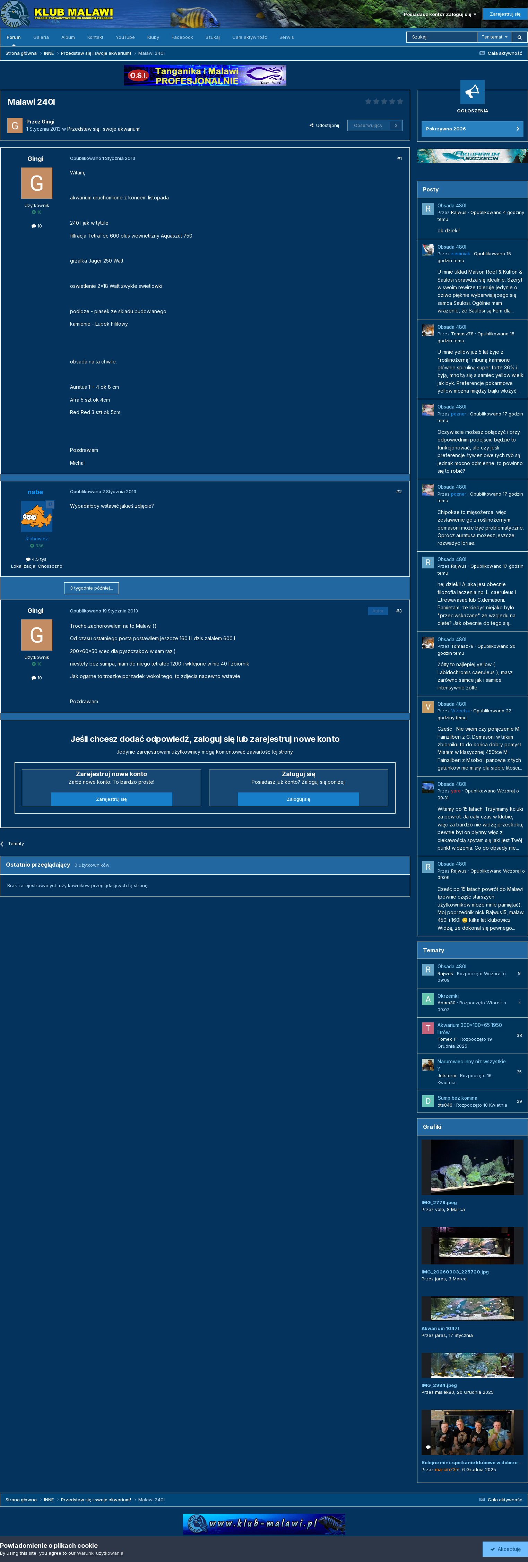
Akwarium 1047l (440, 1328)
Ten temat (492, 37)
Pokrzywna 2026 (446, 128)
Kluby (153, 37)
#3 (399, 610)
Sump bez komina (457, 1098)
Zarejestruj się (505, 14)
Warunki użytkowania (100, 1553)
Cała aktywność (249, 37)
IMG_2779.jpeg (439, 1202)
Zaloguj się (298, 799)
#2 (399, 491)
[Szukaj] (442, 37)
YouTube (125, 37)
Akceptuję (505, 1549)
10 (37, 226)
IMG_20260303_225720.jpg (455, 1272)
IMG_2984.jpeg (439, 1385)
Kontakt (95, 37)
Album (68, 37)
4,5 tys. (36, 559)
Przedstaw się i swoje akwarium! (103, 129)
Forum (14, 40)
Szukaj (213, 37)
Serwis (286, 37)
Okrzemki (448, 996)
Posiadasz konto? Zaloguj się (440, 14)
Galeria (41, 37)
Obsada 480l (452, 205)
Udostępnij (324, 125)
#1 (399, 158)
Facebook (182, 37)
